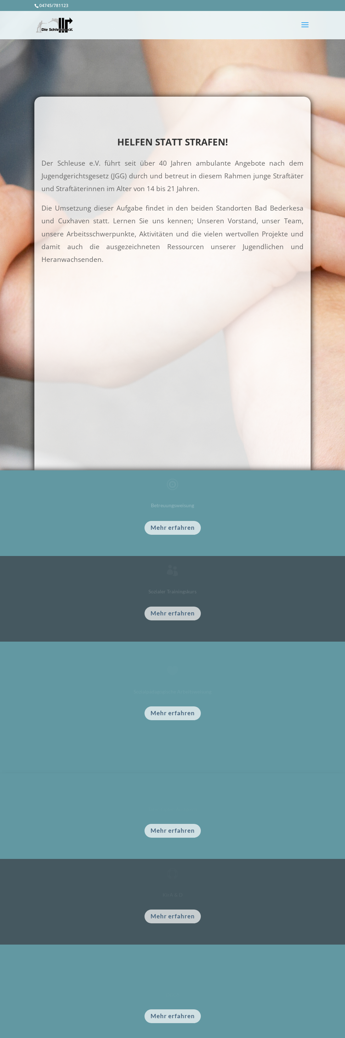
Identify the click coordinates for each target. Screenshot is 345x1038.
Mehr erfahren (173, 527)
